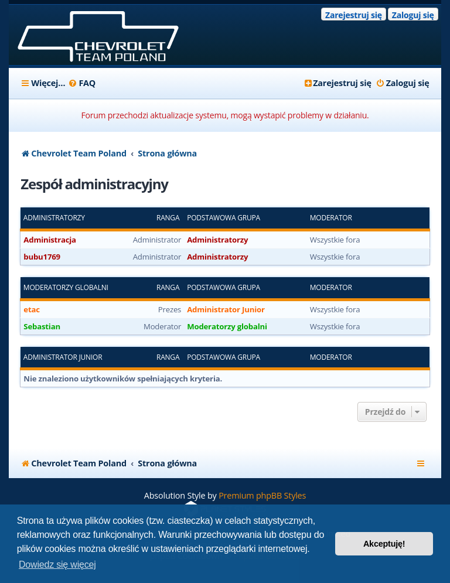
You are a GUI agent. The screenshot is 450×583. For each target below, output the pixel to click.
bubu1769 (41, 256)
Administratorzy (54, 218)
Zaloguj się (413, 15)
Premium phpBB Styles (262, 495)
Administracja (49, 239)
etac (31, 309)
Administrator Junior (226, 309)
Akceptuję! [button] (384, 543)
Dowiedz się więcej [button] (57, 565)
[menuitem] (82, 83)
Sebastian (41, 326)
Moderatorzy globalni (65, 287)
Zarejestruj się (353, 15)
